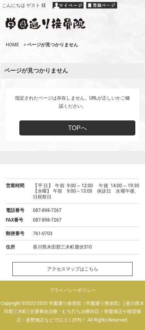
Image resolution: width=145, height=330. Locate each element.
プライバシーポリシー (72, 290)
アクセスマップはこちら (72, 269)
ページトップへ (72, 157)
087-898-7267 (47, 210)
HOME (12, 44)
